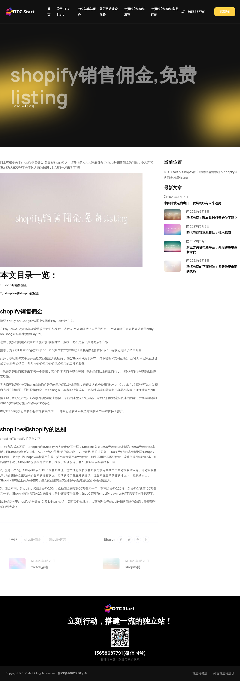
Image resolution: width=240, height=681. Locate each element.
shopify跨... (128, 567)
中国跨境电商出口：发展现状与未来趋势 (192, 203)
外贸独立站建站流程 (134, 12)
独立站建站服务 (87, 12)
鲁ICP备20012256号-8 (72, 673)
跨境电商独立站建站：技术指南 (208, 232)
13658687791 (195, 12)
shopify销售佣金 (15, 285)
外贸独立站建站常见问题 (164, 12)
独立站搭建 (199, 673)
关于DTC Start (62, 12)
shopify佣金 (39, 539)
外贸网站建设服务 (109, 12)
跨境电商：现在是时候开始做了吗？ (211, 217)
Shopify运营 (63, 539)
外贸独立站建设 (223, 673)
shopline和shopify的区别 (22, 293)
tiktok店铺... (47, 567)
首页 (48, 12)
